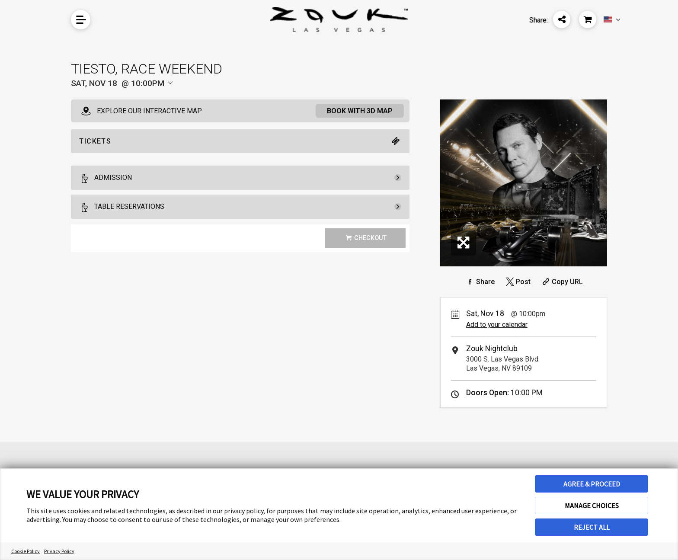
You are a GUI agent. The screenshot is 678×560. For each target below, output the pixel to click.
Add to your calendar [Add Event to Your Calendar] (497, 324)
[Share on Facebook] (479, 282)
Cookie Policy (25, 551)
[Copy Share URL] (561, 282)
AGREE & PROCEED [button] (591, 484)
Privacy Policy (59, 551)
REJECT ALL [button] (592, 527)
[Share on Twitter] (517, 282)
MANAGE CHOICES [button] (592, 505)
